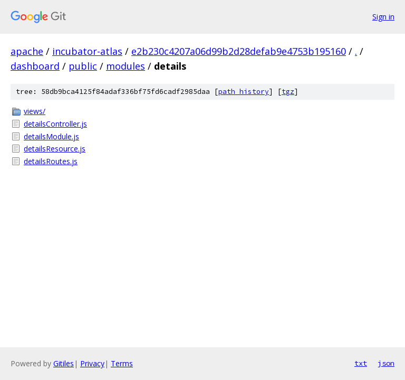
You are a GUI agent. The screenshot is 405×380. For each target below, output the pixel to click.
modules (125, 66)
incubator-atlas (87, 51)
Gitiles (63, 363)
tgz (288, 91)
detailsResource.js (54, 149)
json (386, 363)
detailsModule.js (51, 136)
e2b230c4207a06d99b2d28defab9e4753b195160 (238, 51)
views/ (34, 111)
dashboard (35, 66)
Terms (122, 363)
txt (360, 363)
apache (27, 51)
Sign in (383, 17)
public (83, 66)
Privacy (92, 363)
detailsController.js (55, 124)
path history (243, 91)
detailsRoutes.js (51, 161)
